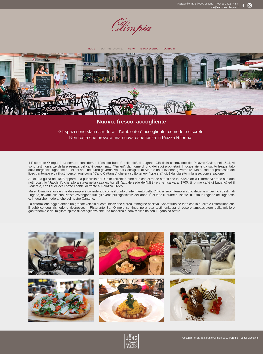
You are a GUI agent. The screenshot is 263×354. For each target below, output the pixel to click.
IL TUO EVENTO (149, 48)
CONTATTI (169, 48)
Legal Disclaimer (250, 337)
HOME (91, 48)
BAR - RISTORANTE (111, 48)
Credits (234, 337)
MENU (131, 48)
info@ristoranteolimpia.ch (225, 7)
